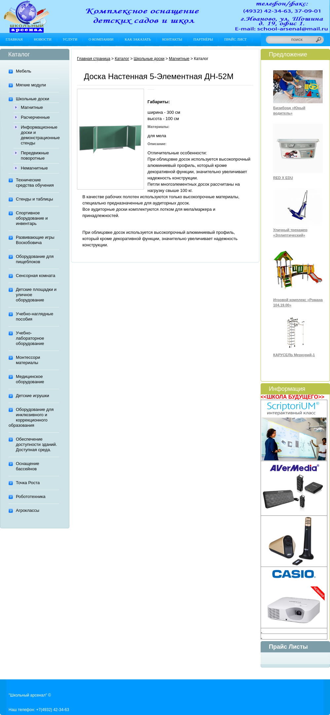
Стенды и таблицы (34, 199)
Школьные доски (32, 98)
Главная (14, 39)
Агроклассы (27, 510)
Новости (43, 39)
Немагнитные (34, 168)
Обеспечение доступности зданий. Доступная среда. (36, 444)
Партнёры (203, 39)
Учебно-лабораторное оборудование (30, 338)
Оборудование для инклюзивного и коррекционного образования (31, 417)
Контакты (172, 39)
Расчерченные (35, 117)
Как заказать (138, 39)
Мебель (23, 71)
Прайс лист (235, 39)
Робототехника (30, 496)
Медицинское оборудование (30, 379)
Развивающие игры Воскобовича (35, 240)
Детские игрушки (32, 395)
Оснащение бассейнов (27, 466)
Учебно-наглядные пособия (34, 316)
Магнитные (32, 107)
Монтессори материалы (28, 360)
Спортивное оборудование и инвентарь (32, 218)
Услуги (70, 39)
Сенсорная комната (35, 275)
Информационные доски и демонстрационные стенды (40, 135)
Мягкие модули (31, 84)
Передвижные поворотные (35, 155)
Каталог (122, 58)
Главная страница (93, 58)
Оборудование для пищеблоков (35, 259)
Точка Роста (28, 482)
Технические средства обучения (35, 182)
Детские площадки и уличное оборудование (36, 294)
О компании (101, 39)
